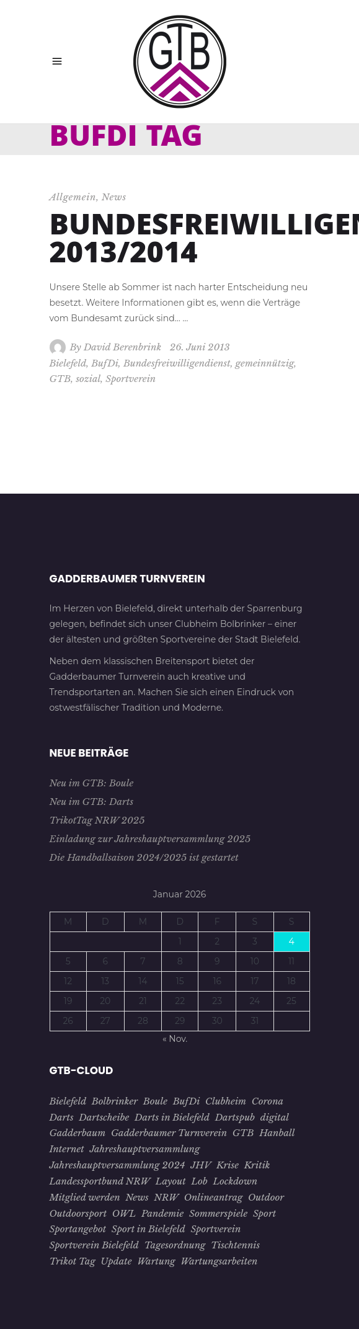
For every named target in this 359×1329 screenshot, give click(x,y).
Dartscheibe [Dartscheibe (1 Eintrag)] (104, 1117)
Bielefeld (68, 363)
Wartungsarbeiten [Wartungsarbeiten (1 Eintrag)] (218, 1261)
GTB (60, 378)
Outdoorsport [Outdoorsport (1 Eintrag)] (78, 1213)
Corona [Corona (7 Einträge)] (267, 1101)
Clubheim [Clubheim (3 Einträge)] (225, 1101)
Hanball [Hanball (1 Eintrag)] (277, 1133)
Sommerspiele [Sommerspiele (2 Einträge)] (218, 1213)
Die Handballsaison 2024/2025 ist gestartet (144, 857)
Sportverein (130, 378)
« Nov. (174, 1038)
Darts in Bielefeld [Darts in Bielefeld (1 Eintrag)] (172, 1117)
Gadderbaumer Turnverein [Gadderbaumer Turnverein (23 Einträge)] (169, 1133)
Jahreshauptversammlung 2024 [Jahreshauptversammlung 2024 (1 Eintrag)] (117, 1165)
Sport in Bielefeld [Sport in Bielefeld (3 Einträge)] (148, 1229)
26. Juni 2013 (200, 347)
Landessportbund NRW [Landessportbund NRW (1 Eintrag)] (100, 1181)
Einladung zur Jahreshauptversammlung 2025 (150, 839)
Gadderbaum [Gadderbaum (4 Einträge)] (78, 1133)
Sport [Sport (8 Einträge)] (264, 1213)
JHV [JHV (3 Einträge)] (200, 1165)
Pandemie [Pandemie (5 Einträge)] (162, 1213)
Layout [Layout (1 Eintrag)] (171, 1181)
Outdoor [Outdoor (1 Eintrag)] (266, 1197)
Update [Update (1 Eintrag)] (115, 1261)
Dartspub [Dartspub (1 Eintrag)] (235, 1117)
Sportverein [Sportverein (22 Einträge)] (215, 1229)
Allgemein (73, 197)
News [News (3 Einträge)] (136, 1197)
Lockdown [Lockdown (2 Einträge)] (235, 1181)
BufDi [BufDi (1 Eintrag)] (186, 1101)
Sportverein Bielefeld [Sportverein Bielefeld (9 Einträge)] (94, 1245)
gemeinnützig (265, 363)
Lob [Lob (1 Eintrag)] (199, 1181)
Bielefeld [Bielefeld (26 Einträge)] (68, 1101)
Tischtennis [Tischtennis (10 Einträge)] (235, 1245)
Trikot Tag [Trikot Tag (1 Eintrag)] (72, 1261)
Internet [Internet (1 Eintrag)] (67, 1149)
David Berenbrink (122, 347)
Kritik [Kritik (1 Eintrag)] (257, 1165)
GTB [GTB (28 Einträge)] (243, 1133)
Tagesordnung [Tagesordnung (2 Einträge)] (174, 1245)
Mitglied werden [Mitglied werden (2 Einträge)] (85, 1197)
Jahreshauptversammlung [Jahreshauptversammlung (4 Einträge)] (144, 1149)
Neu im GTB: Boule (92, 783)
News (114, 197)
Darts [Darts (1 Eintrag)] (62, 1117)
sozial (88, 378)
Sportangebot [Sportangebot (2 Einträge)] (78, 1229)
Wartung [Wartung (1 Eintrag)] (156, 1261)
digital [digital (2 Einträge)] (274, 1117)
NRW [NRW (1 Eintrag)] (166, 1197)
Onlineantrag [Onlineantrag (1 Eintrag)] (213, 1197)
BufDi (104, 363)
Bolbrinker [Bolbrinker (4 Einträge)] (115, 1101)
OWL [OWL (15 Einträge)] (124, 1213)
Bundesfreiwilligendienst (177, 363)
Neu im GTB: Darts (92, 801)
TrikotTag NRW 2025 (97, 820)
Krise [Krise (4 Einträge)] (227, 1165)
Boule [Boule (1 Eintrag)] (155, 1101)
